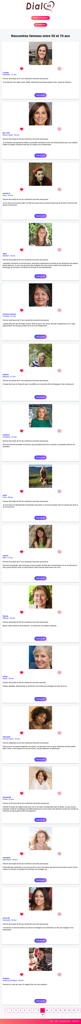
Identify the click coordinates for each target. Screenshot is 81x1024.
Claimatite (6, 737)
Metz (4, 558)
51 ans (13, 75)
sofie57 (5, 556)
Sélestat (6, 256)
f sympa (6, 73)
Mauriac (6, 618)
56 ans (16, 135)
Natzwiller (6, 75)
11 (51, 1010)
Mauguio (6, 377)
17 (78, 1010)
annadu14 (6, 193)
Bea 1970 (6, 133)
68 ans (21, 980)
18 (42, 1015)
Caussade (6, 920)
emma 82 (6, 918)
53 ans (10, 195)
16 (73, 1010)
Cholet (5, 799)
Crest (5, 497)
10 (47, 1010)
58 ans (10, 497)
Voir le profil (40, 95)
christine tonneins (9, 314)
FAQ (51, 1021)
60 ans (12, 618)
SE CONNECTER (40, 25)
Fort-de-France (8, 739)
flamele (5, 616)
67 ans (13, 316)
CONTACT (75, 1021)
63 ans (11, 799)
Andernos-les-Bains (10, 980)
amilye (5, 676)
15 (69, 1010)
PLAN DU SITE (65, 1021)
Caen (4, 195)
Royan (5, 678)
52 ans (14, 437)
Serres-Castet (8, 135)
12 (56, 1010)
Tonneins (6, 316)
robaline (6, 375)
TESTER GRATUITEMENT (40, 18)
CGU (56, 1021)
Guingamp (6, 437)
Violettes (6, 978)
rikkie (5, 254)
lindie (5, 495)
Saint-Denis (7, 860)
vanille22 (6, 435)
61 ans (13, 377)
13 (60, 1010)
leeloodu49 (7, 797)
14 (65, 1010)
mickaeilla (6, 858)
